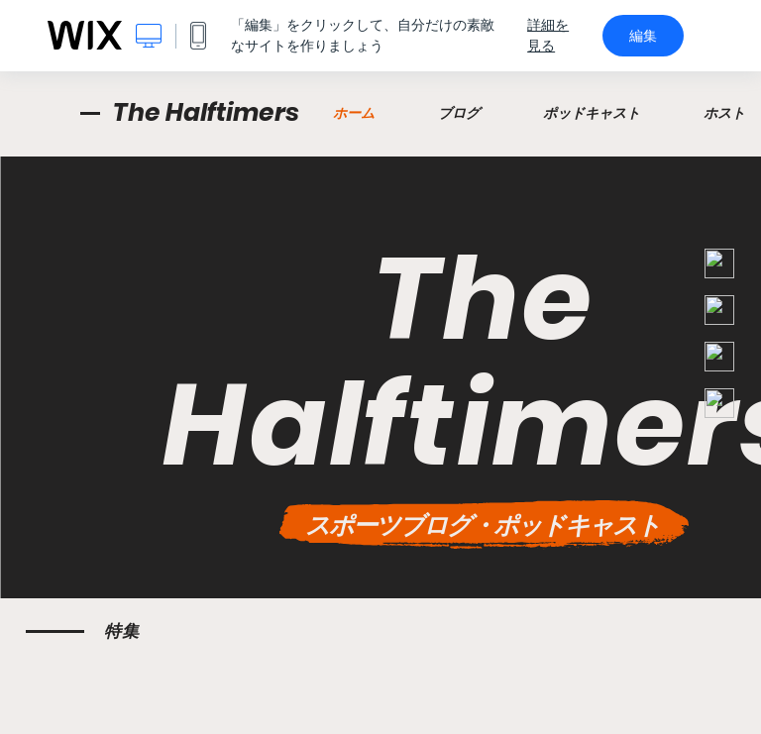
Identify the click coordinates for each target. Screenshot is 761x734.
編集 (643, 36)
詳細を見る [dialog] (548, 35)
